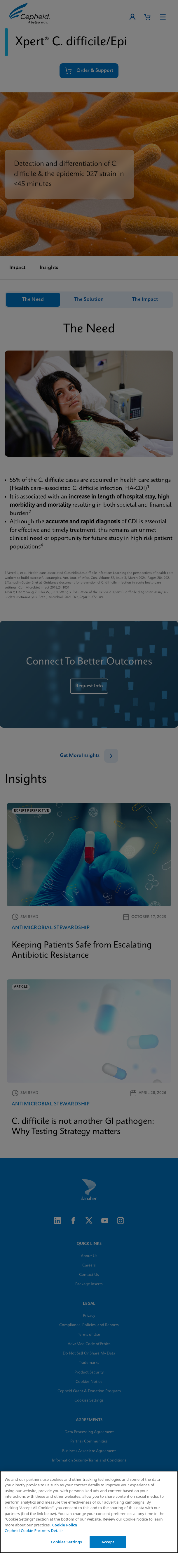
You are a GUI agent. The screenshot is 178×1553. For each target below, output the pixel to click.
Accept (108, 1542)
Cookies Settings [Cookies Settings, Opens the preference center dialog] (66, 1542)
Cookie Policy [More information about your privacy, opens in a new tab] (64, 1525)
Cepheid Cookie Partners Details (34, 1530)
